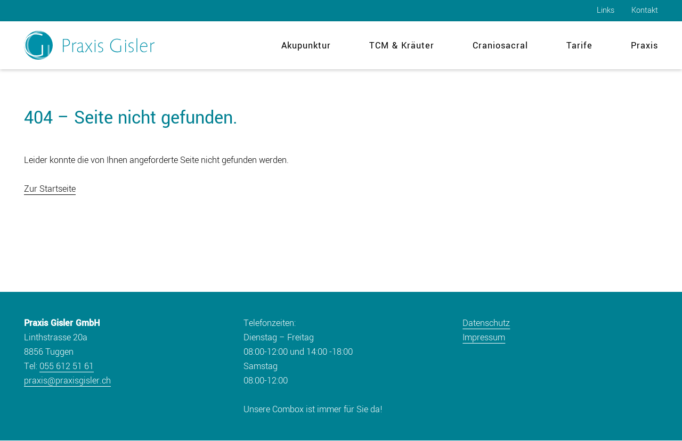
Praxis (644, 45)
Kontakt (644, 10)
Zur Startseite (50, 189)
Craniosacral (500, 45)
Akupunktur (306, 45)
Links (605, 10)
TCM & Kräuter (401, 45)
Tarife (579, 45)
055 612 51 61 (66, 366)
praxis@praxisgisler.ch (67, 380)
